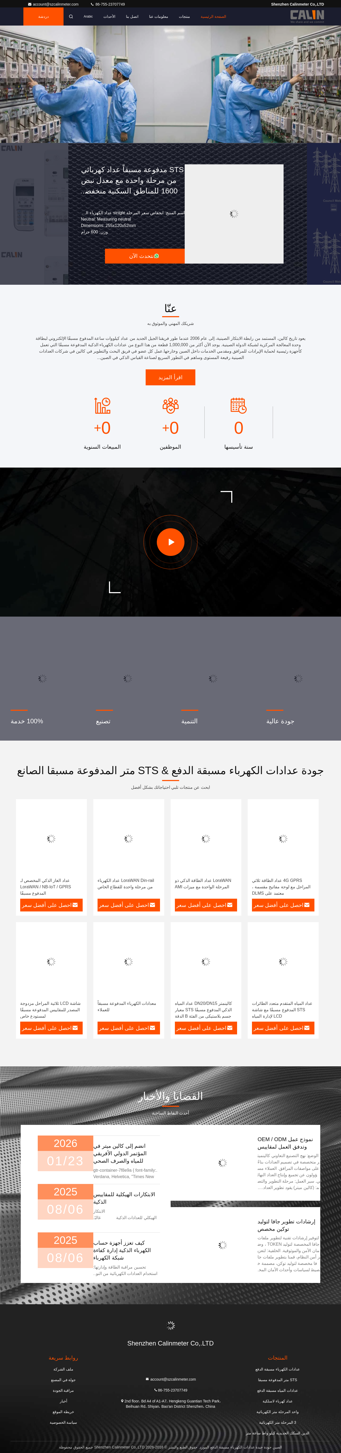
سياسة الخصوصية (63, 1422)
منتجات (184, 16)
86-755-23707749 (107, 4)
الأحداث (109, 16)
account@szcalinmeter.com (53, 4)
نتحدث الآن (144, 256)
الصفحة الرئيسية (213, 16)
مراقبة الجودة (63, 1390)
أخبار (63, 1401)
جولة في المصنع (63, 1380)
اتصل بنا (132, 16)
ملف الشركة (63, 1369)
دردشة (43, 16)
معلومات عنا (158, 16)
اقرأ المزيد (170, 377)
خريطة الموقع (63, 1412)
